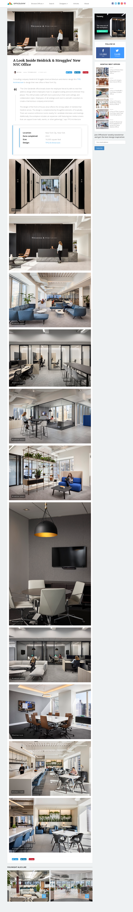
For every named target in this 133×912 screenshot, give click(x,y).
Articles (76, 3)
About (86, 3)
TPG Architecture (52, 142)
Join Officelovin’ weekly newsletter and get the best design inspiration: (110, 136)
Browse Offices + (37, 3)
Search (51, 3)
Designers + (63, 3)
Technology (32, 72)
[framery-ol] (110, 27)
